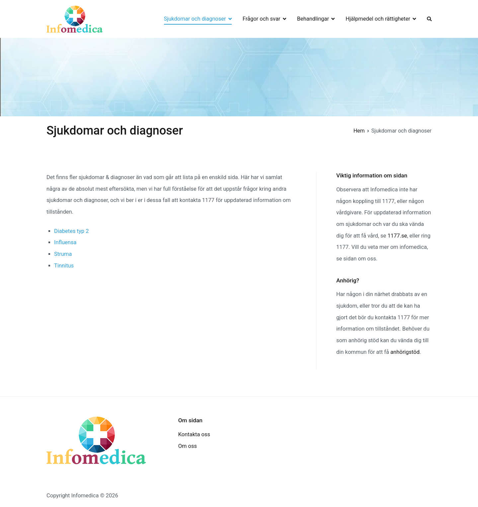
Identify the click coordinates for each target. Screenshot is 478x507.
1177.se (397, 236)
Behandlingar (313, 19)
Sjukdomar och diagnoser (195, 19)
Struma (63, 254)
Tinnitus (64, 265)
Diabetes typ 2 (71, 231)
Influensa (65, 242)
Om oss (187, 446)
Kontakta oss (194, 434)
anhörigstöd (405, 352)
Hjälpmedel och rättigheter (378, 19)
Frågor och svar (261, 19)
